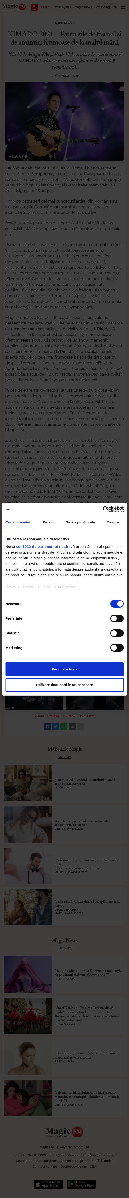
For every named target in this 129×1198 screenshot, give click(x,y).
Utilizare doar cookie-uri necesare (64, 685)
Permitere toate (64, 669)
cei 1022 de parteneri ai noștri (43, 547)
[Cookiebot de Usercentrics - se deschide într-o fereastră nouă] (103, 509)
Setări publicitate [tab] (80, 522)
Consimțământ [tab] (17, 522)
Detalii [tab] (48, 522)
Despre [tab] (113, 522)
